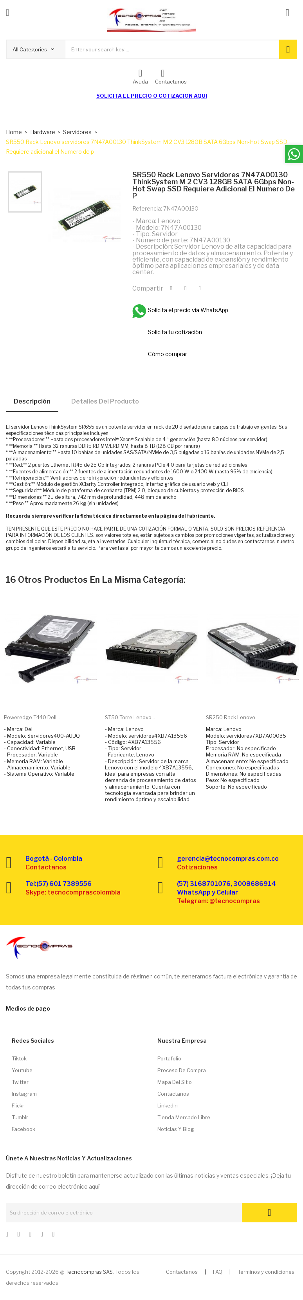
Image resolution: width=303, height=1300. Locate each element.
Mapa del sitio (174, 1082)
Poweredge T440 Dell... (32, 717)
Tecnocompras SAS (89, 1272)
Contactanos (173, 1094)
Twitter (20, 1082)
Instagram (24, 1094)
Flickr (18, 1105)
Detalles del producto (105, 401)
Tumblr (20, 1117)
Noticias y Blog (175, 1129)
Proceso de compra (181, 1070)
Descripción (32, 401)
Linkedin (167, 1105)
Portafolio (169, 1058)
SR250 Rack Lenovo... (232, 717)
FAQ (217, 1272)
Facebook (23, 1129)
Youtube (22, 1070)
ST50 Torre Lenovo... (130, 717)
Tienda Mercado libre (183, 1117)
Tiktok (19, 1058)
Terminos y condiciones (266, 1272)
